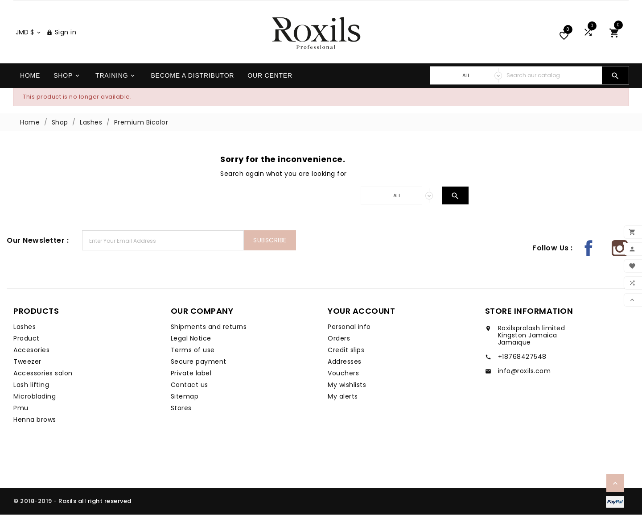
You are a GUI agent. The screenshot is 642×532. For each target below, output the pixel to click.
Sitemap (185, 413)
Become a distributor (192, 92)
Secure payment (198, 378)
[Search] (552, 93)
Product (26, 355)
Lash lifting (31, 402)
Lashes (24, 344)
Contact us (189, 402)
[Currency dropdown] (29, 49)
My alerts (343, 413)
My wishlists (347, 402)
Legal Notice (191, 355)
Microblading (34, 413)
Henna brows (34, 437)
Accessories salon (43, 390)
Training (115, 93)
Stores (181, 425)
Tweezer (27, 378)
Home (30, 92)
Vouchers (343, 390)
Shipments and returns (209, 344)
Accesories (31, 367)
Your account (361, 328)
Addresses (345, 378)
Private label (191, 390)
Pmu (21, 425)
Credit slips (346, 367)
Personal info (349, 344)
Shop (67, 93)
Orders (339, 355)
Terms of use (193, 367)
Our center (269, 92)
